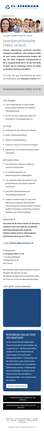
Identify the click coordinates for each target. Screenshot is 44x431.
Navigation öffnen (8, 16)
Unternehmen (22, 36)
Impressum (9, 419)
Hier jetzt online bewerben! (17, 386)
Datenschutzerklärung (23, 419)
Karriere (29, 36)
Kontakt (35, 419)
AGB (7, 420)
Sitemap (13, 420)
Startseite (14, 36)
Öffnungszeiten (32, 420)
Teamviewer (22, 422)
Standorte (21, 420)
